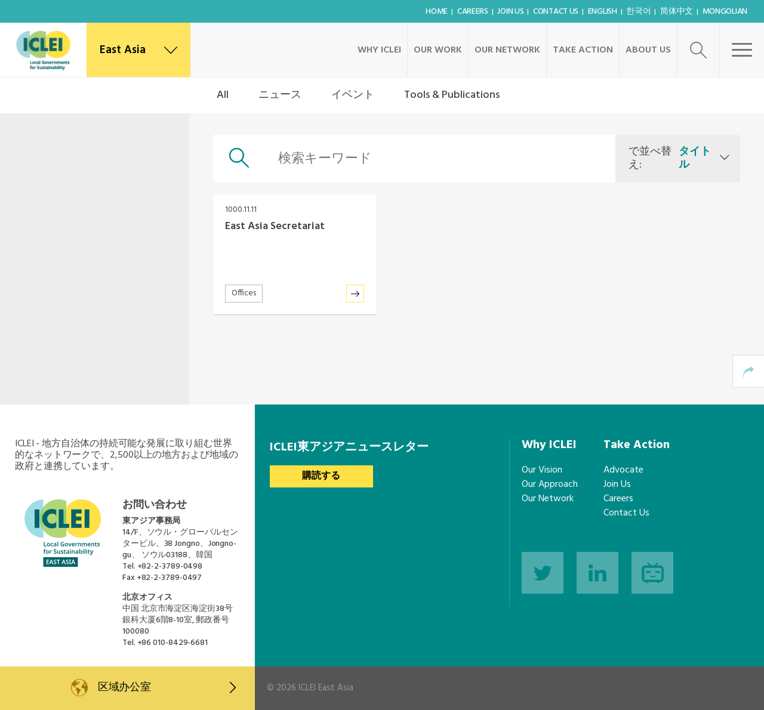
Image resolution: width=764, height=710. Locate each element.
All (223, 95)
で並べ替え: (671, 158)
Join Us (510, 11)
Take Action (583, 50)
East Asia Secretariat (275, 226)
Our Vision (542, 470)
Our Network (507, 50)
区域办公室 (167, 687)
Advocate (623, 470)
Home (437, 11)
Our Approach (550, 484)
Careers (472, 11)
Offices (244, 293)
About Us (648, 50)
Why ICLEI (379, 50)
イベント (352, 95)
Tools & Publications (452, 95)
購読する (321, 476)
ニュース (279, 95)
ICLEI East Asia (325, 688)
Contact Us (555, 11)
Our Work (438, 50)
